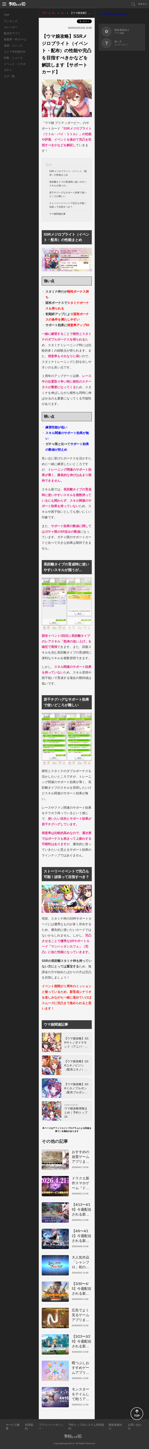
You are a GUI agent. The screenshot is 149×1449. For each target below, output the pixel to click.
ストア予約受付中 (15, 51)
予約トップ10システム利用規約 (86, 1426)
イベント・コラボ (15, 64)
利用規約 (29, 1426)
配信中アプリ (12, 33)
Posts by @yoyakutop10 (113, 13)
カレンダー (10, 27)
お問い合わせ (134, 1426)
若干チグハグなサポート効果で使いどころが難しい (68, 194)
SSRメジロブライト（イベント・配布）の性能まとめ (68, 173)
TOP (7, 14)
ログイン (142, 4)
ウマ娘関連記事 (57, 214)
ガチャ (8, 70)
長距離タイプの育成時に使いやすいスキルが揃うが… (68, 184)
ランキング (10, 21)
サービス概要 (12, 1426)
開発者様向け (115, 1426)
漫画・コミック (13, 45)
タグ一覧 (9, 76)
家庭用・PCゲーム (15, 39)
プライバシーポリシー (51, 1426)
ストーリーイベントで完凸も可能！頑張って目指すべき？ (68, 205)
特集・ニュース (13, 57)
